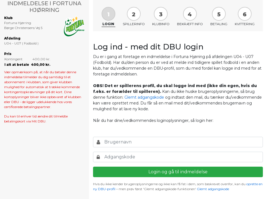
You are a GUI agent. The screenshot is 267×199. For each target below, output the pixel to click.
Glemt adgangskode (144, 97)
